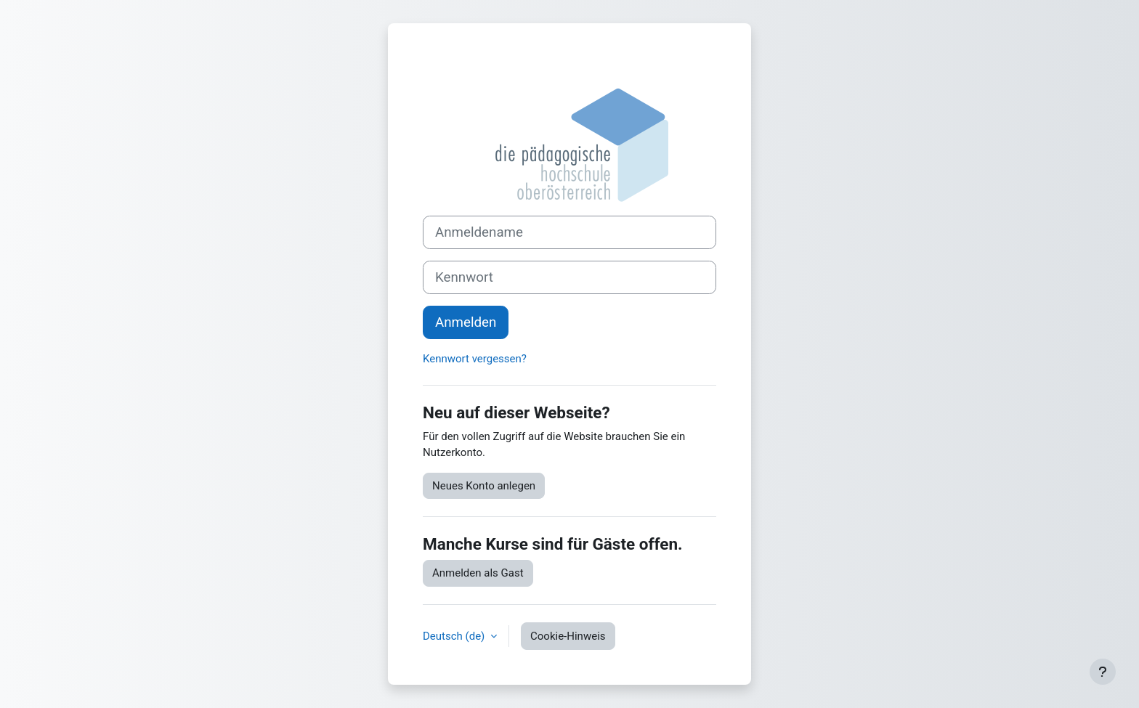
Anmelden (465, 322)
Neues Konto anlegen (483, 485)
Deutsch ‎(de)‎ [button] (455, 636)
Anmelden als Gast (478, 572)
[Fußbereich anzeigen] (1103, 672)
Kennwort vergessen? (475, 358)
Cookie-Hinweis (567, 636)
